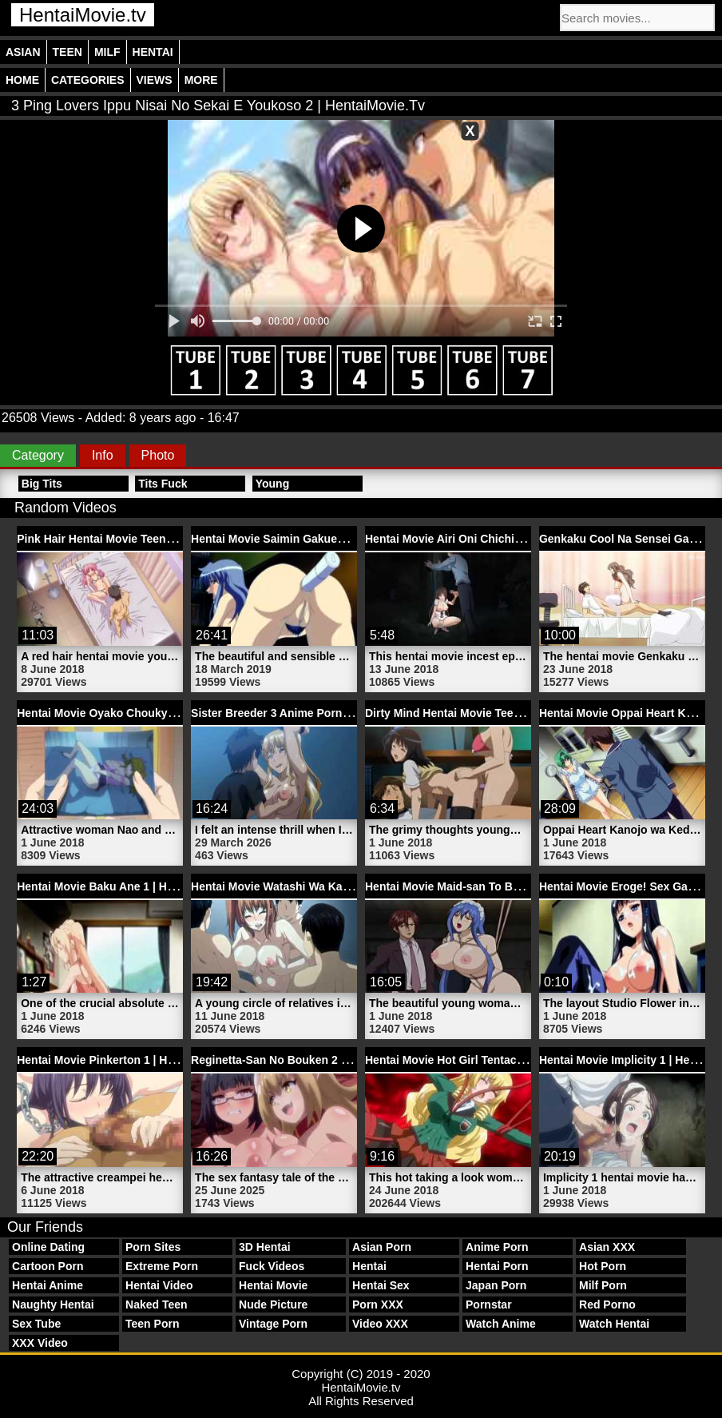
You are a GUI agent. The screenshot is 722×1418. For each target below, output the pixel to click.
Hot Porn (602, 1266)
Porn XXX (377, 1304)
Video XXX (380, 1323)
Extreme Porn (161, 1266)
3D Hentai (265, 1247)
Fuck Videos (271, 1266)
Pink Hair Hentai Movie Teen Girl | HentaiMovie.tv (146, 538)
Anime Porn (497, 1247)
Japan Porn (496, 1285)
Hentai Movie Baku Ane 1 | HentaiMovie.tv (127, 886)
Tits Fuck (162, 483)
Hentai (153, 52)
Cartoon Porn (47, 1266)
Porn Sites (152, 1247)
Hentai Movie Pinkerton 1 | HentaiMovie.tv (127, 1060)
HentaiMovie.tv (82, 15)
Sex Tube (36, 1323)
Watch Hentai (614, 1323)
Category (38, 455)
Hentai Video (159, 1285)
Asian (23, 52)
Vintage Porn (273, 1323)
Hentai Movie (273, 1285)
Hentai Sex (381, 1285)
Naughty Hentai (53, 1304)
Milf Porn (603, 1285)
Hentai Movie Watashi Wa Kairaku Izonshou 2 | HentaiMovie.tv (355, 886)
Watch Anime (501, 1323)
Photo (158, 455)
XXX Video (40, 1342)
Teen (67, 52)
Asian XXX (607, 1247)
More (201, 80)
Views (155, 80)
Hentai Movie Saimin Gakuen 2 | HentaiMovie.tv (316, 538)
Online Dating (48, 1247)
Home (22, 80)
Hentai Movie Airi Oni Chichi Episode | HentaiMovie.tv (507, 538)
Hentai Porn (497, 1266)
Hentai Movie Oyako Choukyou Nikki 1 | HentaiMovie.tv (162, 713)
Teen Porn (152, 1323)
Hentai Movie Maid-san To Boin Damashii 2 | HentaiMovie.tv (522, 886)
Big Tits (42, 483)
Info (102, 455)
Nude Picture (273, 1304)
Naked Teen (156, 1304)
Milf (107, 52)
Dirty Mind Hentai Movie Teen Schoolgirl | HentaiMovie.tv (515, 713)
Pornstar (489, 1304)
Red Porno (607, 1304)
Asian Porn (381, 1247)
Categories (88, 80)
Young (273, 483)
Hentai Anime (47, 1285)
